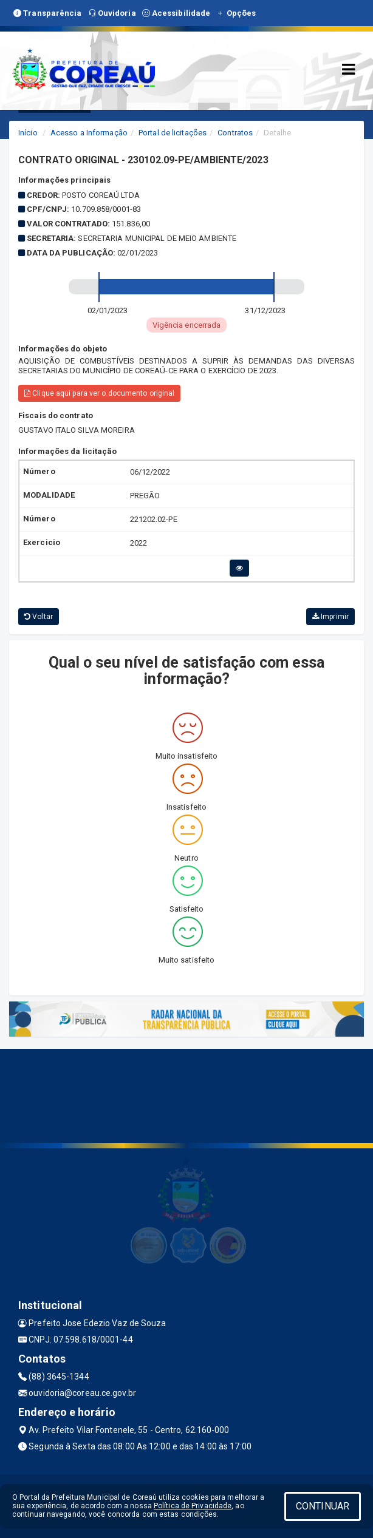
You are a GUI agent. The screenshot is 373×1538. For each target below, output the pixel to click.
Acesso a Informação (89, 132)
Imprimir (330, 616)
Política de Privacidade (192, 1506)
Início (28, 132)
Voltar (38, 616)
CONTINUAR (322, 1506)
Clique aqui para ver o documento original (99, 393)
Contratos (235, 132)
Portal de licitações (173, 132)
